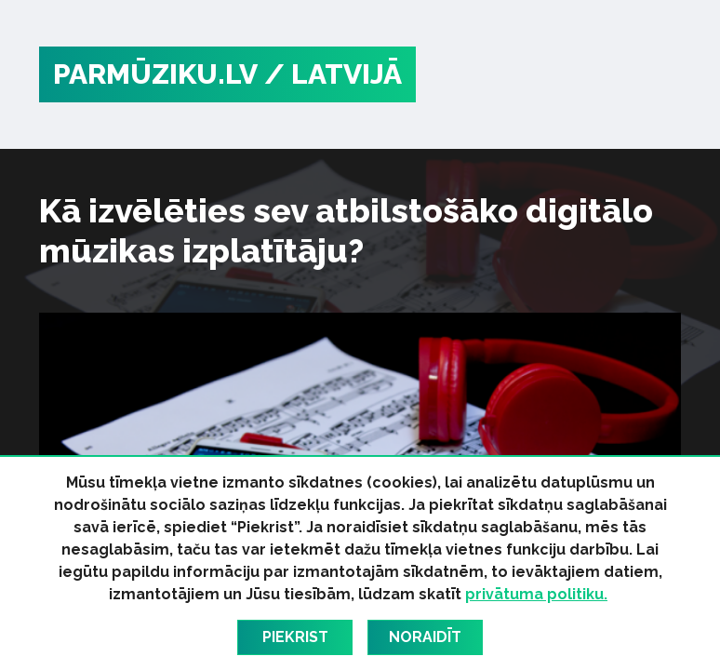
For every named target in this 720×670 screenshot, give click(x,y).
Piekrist (295, 637)
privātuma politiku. (536, 594)
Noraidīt (425, 637)
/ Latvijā (333, 74)
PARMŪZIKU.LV (155, 74)
